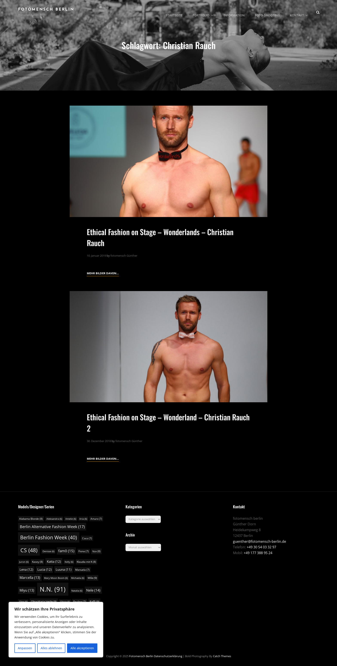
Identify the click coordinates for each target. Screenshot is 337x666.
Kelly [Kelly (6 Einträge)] (69, 561)
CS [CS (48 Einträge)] (28, 549)
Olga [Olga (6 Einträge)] (23, 601)
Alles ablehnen (51, 648)
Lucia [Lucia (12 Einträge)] (44, 569)
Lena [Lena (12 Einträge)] (26, 569)
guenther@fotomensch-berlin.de (259, 541)
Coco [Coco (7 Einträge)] (87, 538)
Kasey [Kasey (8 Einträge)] (37, 561)
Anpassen (25, 648)
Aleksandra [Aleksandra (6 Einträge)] (54, 518)
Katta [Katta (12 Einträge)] (54, 561)
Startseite (177, 12)
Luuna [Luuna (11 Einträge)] (63, 569)
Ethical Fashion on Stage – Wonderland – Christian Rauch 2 (162, 422)
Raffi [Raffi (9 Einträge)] (94, 601)
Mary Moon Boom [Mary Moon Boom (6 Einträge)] (56, 577)
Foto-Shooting (268, 12)
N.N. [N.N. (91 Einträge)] (53, 589)
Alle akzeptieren (82, 648)
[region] (56, 629)
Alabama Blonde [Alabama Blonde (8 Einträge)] (31, 518)
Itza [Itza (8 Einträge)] (96, 551)
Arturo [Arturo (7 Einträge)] (96, 518)
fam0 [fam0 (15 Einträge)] (66, 550)
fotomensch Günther (123, 255)
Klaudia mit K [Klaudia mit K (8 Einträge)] (86, 561)
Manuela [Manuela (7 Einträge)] (82, 569)
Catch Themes (222, 656)
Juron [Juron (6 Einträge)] (24, 561)
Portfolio (206, 12)
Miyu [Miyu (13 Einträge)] (27, 590)
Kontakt (300, 12)
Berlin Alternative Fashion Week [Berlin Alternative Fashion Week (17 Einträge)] (52, 526)
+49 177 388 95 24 (258, 552)
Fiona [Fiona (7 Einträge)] (83, 551)
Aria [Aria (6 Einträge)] (83, 518)
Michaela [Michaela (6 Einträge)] (77, 577)
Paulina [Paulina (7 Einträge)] (79, 601)
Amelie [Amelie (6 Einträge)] (70, 518)
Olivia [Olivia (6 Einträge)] (65, 601)
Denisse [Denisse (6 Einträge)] (48, 551)
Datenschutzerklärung (168, 656)
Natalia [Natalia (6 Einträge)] (76, 590)
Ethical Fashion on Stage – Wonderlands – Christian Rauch (163, 237)
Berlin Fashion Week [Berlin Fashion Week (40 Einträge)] (48, 537)
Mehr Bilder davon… (103, 272)
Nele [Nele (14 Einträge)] (93, 590)
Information (236, 12)
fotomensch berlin (46, 10)
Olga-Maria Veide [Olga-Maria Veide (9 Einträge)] (44, 601)
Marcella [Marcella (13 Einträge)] (30, 577)
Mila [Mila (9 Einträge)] (92, 578)
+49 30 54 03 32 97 (261, 547)
